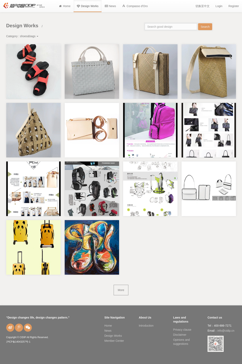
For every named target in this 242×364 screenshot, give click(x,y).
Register (233, 6)
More (121, 290)
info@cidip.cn (225, 330)
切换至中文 (202, 6)
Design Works (113, 335)
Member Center (114, 340)
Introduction (146, 325)
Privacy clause (182, 329)
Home (108, 325)
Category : (22, 36)
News (107, 330)
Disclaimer (179, 334)
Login (219, 6)
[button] (135, 6)
